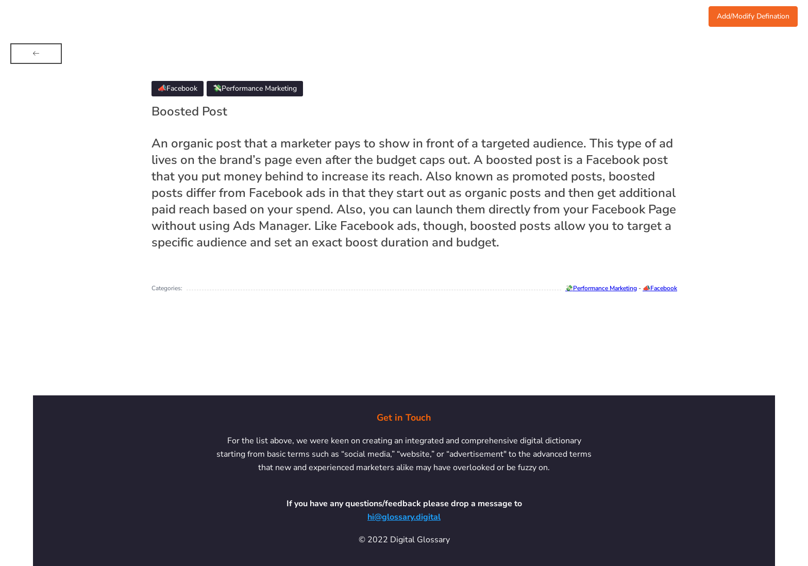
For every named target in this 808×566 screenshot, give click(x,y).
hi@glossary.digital (404, 517)
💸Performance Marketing (601, 288)
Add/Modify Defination (753, 16)
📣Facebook (660, 288)
